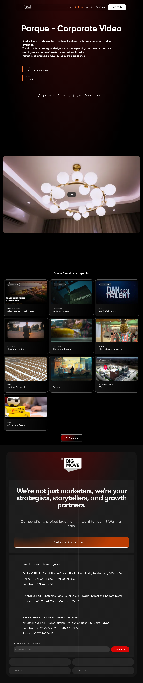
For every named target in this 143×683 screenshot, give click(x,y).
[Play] (71, 194)
